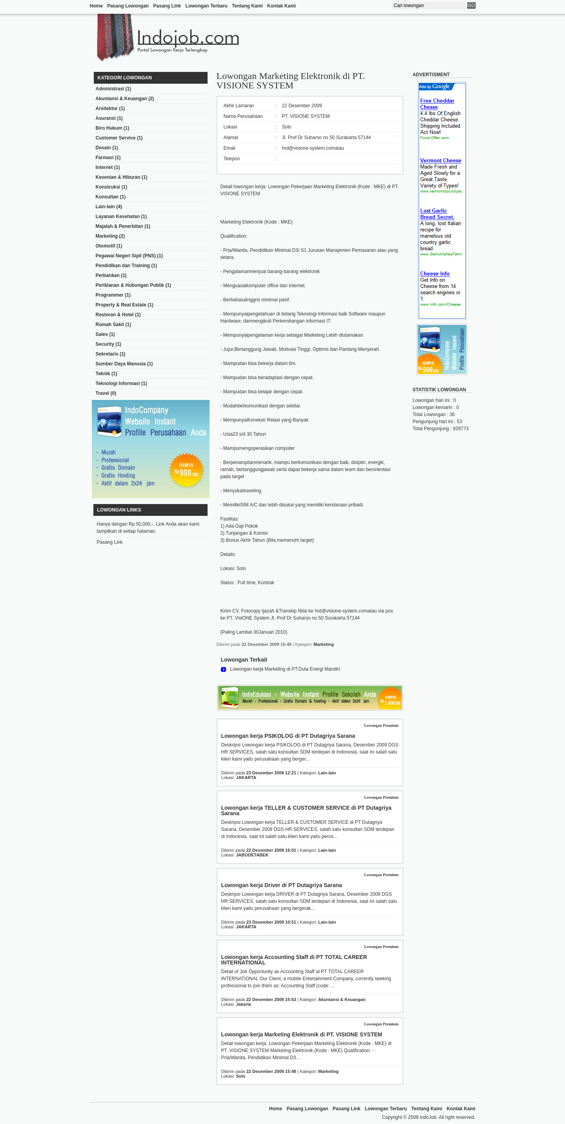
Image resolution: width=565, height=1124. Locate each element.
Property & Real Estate (121, 305)
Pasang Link (167, 6)
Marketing (107, 236)
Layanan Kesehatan (118, 216)
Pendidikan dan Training (123, 265)
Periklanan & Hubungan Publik (130, 285)
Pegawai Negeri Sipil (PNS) (126, 256)
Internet (104, 167)
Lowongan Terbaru (207, 6)
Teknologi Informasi (118, 383)
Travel (102, 393)
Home (96, 6)
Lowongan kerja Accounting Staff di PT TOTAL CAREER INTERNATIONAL (294, 960)
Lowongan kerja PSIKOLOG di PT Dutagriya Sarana (288, 736)
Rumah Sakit (110, 324)
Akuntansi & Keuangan (121, 98)
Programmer (110, 295)
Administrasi (110, 89)
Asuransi (106, 118)
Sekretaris (107, 354)
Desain (103, 147)
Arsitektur (107, 108)
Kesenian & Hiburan (118, 177)
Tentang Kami (247, 6)
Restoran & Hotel (115, 314)
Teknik (103, 373)
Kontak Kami (281, 6)
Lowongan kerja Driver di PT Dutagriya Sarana (281, 885)
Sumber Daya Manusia (121, 364)
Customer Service (116, 138)
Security (105, 344)
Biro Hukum (109, 128)
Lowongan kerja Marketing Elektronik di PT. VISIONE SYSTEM (302, 1034)
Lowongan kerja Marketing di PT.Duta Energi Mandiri (285, 669)
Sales (102, 334)
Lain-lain (105, 206)
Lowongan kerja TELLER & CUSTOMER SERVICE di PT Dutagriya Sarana (306, 810)
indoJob (428, 1117)
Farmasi (105, 157)
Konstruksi (108, 187)
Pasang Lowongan (128, 6)
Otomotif (105, 246)
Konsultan (107, 197)
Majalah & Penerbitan (119, 226)
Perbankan (108, 275)
